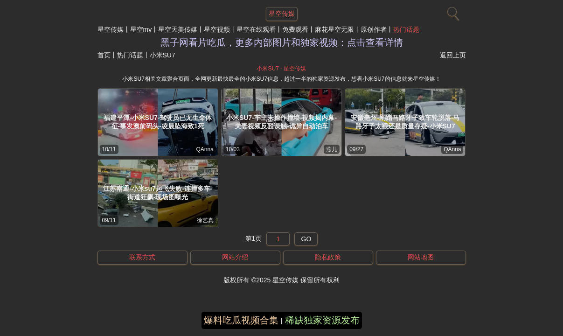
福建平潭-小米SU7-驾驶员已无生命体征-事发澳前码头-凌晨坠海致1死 (158, 122)
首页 (104, 55)
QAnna (204, 149)
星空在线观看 (256, 29)
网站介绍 (235, 257)
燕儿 (331, 149)
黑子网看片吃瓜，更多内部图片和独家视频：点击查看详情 (281, 42)
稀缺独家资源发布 (322, 320)
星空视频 (217, 29)
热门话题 (406, 29)
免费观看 (295, 29)
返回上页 (453, 55)
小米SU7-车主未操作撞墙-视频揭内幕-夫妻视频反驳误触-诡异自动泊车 (281, 122)
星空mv (141, 29)
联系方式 (142, 257)
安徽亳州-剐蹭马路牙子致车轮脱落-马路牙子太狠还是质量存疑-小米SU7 (405, 122)
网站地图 (421, 257)
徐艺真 (205, 220)
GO (306, 239)
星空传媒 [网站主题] (282, 13)
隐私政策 (328, 257)
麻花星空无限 (334, 29)
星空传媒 (110, 29)
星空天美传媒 (177, 29)
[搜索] (452, 11)
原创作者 (374, 29)
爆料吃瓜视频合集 (241, 320)
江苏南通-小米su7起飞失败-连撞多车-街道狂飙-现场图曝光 (157, 193)
